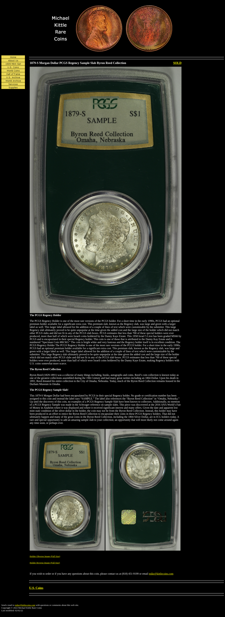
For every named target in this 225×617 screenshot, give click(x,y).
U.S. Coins (36, 588)
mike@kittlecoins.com (161, 573)
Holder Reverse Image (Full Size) (45, 562)
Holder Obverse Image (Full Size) (45, 556)
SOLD (177, 63)
